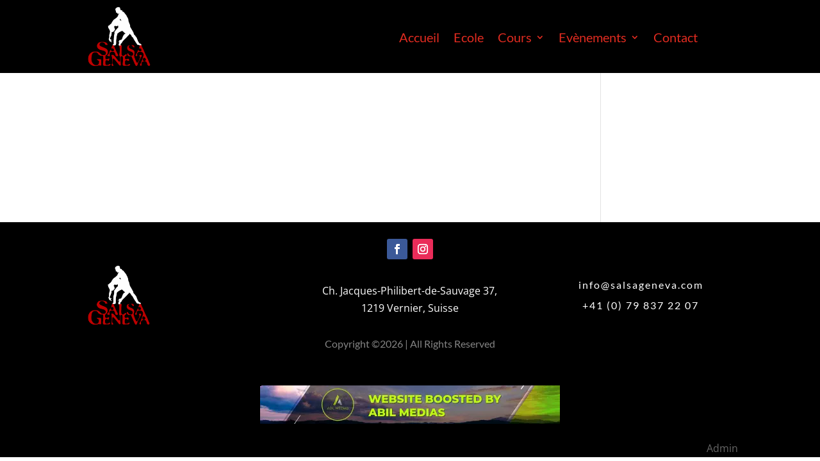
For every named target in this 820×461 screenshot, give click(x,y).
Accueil (419, 39)
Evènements (593, 39)
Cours (515, 39)
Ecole (469, 39)
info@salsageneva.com (640, 285)
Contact (675, 39)
